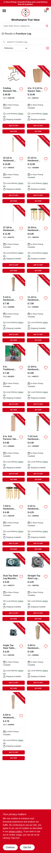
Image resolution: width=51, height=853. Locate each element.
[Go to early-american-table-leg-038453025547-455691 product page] (38, 657)
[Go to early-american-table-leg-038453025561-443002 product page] (13, 726)
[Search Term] (25, 26)
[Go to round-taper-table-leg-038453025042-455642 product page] (38, 518)
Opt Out (27, 847)
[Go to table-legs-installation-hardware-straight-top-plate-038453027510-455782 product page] (38, 587)
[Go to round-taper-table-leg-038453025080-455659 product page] (38, 448)
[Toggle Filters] (47, 48)
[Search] (47, 25)
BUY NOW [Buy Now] (13, 131)
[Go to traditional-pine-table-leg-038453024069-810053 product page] (13, 378)
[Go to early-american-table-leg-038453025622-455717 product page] (38, 378)
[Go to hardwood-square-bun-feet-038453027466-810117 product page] (38, 100)
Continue (10, 847)
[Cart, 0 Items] (45, 11)
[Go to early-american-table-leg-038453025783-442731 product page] (13, 239)
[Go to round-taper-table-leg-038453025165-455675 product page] (13, 169)
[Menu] (4, 10)
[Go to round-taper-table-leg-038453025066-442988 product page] (13, 309)
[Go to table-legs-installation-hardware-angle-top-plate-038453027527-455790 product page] (13, 657)
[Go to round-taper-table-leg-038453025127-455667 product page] (38, 309)
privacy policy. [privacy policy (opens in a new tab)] (15, 831)
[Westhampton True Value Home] (25, 12)
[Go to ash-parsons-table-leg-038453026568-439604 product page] (13, 448)
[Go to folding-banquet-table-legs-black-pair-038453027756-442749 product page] (13, 100)
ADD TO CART (13, 125)
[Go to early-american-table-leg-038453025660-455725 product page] (38, 239)
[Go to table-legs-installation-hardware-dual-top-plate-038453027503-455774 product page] (13, 587)
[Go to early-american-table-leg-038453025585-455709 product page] (13, 518)
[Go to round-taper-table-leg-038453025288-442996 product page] (38, 169)
